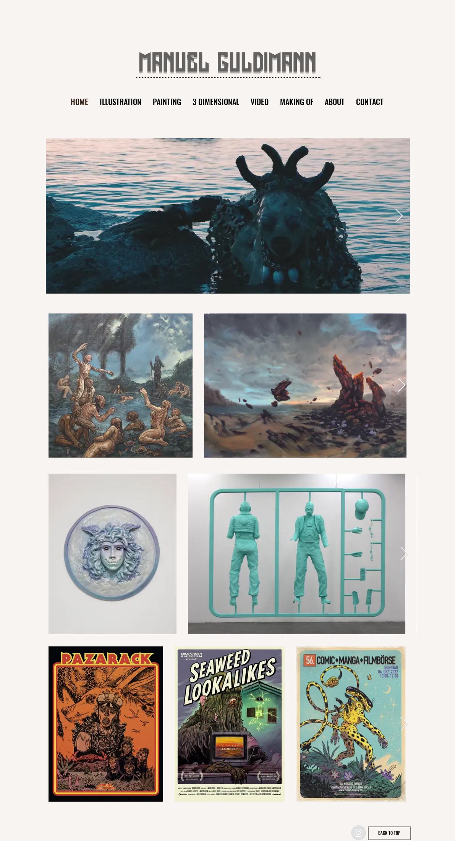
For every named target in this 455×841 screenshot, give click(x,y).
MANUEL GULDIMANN (227, 64)
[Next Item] (399, 216)
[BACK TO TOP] (389, 833)
